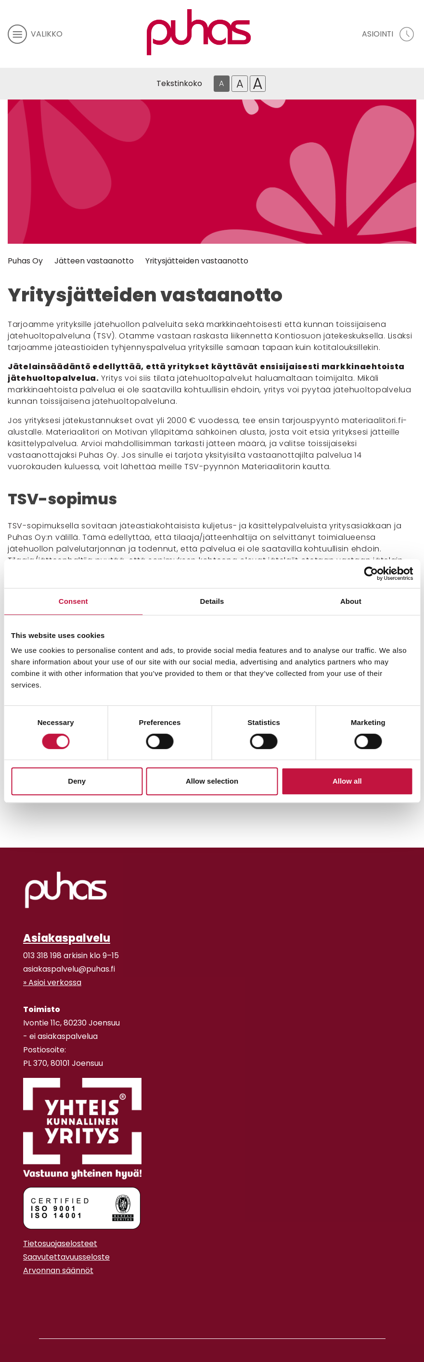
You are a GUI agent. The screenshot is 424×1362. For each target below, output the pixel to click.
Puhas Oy (25, 260)
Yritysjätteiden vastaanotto (196, 260)
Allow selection (212, 781)
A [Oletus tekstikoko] (221, 83)
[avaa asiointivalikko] (389, 34)
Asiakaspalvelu (66, 938)
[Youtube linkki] (35, 1294)
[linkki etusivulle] (66, 890)
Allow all (347, 781)
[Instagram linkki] (27, 1294)
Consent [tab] (73, 601)
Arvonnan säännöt (58, 1270)
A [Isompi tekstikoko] (240, 83)
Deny (77, 781)
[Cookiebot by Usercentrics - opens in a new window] (371, 573)
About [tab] (350, 601)
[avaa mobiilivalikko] (35, 34)
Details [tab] (212, 601)
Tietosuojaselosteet (60, 1243)
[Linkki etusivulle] (199, 32)
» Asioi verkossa (52, 982)
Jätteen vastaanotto (94, 260)
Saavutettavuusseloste (66, 1256)
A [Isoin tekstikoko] (258, 83)
